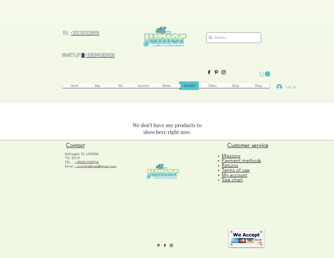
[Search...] (233, 38)
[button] (264, 74)
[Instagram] (223, 72)
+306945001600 (100, 54)
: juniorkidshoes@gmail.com (96, 166)
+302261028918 (85, 32)
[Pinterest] (216, 72)
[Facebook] (209, 72)
